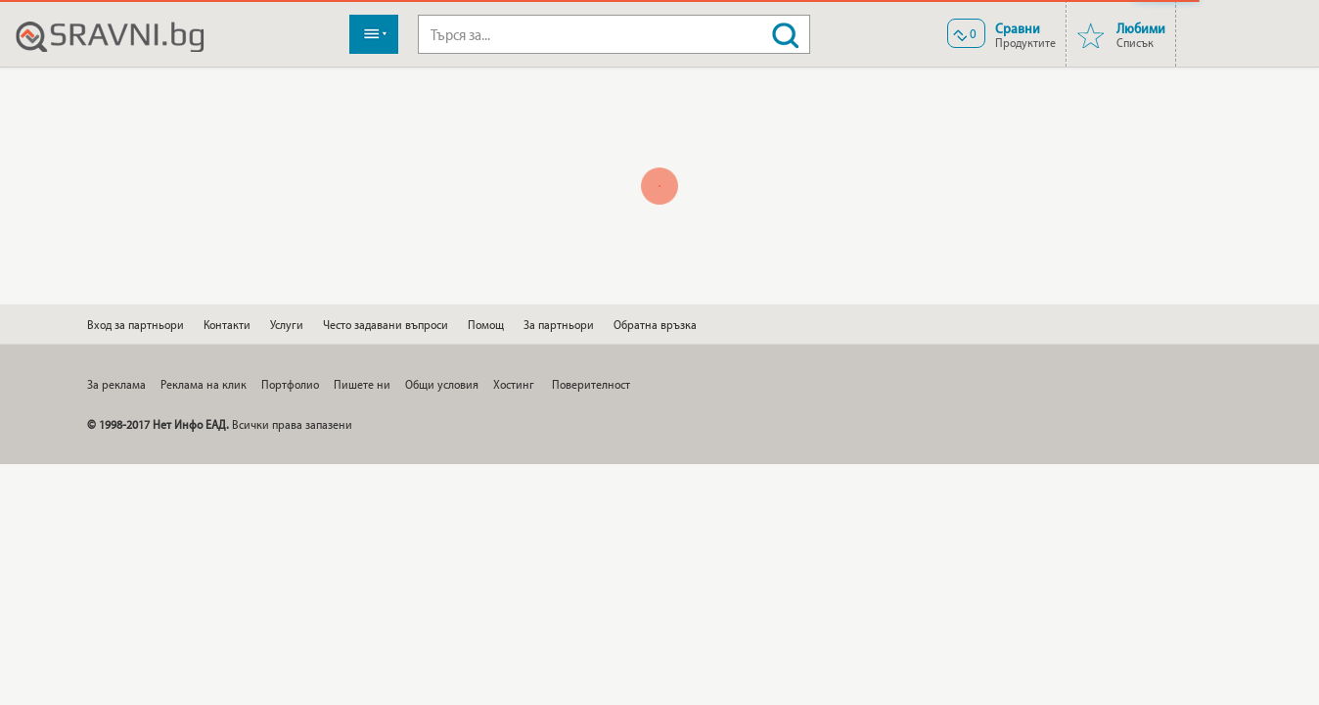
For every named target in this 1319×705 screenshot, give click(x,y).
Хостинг (513, 384)
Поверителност (591, 384)
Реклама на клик (203, 384)
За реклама (116, 384)
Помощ (486, 324)
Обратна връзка (655, 324)
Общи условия (441, 384)
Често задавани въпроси (385, 324)
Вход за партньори (135, 324)
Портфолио (290, 384)
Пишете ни (362, 384)
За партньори (558, 324)
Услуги (286, 324)
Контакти (227, 324)
